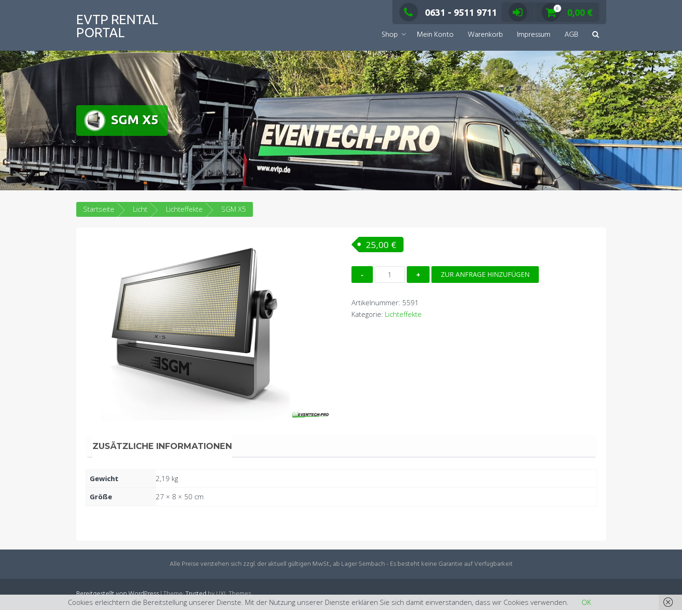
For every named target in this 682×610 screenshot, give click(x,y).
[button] (595, 35)
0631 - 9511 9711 (448, 12)
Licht (140, 209)
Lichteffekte (184, 209)
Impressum (533, 35)
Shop (390, 35)
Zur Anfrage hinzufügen (485, 274)
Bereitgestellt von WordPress (117, 594)
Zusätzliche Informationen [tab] (162, 446)
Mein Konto (435, 35)
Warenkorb (485, 35)
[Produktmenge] (390, 274)
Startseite (98, 209)
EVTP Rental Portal (117, 26)
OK (586, 602)
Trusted (195, 594)
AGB (571, 35)
